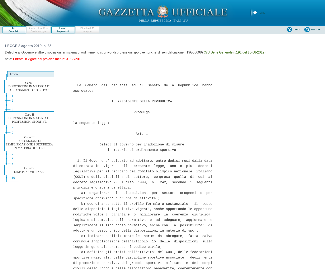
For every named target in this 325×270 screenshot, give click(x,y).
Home (261, 12)
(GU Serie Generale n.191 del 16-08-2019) (234, 52)
